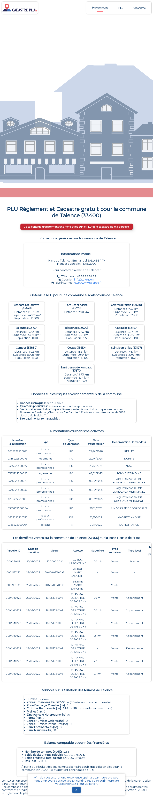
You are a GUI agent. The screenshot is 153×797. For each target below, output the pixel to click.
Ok (76, 789)
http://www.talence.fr (88, 282)
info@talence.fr (84, 279)
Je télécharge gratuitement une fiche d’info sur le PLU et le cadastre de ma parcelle (76, 226)
